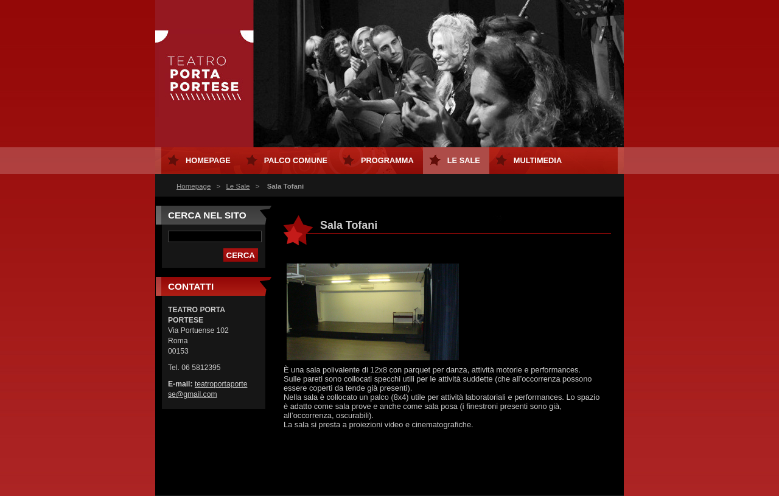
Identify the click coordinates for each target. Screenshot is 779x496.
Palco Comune (295, 160)
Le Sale (238, 186)
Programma (387, 160)
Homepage (193, 186)
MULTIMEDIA (538, 160)
